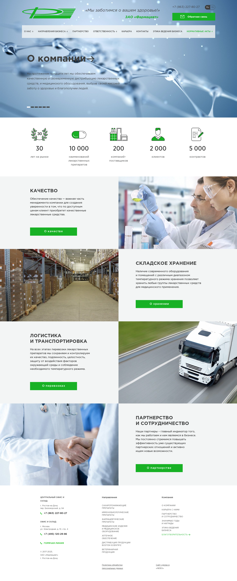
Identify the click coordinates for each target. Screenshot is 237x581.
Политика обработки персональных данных (112, 566)
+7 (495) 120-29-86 (53, 534)
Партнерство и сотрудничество (172, 515)
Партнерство (80, 31)
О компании (61, 59)
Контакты (142, 31)
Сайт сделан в (163, 565)
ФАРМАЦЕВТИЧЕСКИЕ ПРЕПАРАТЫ (113, 520)
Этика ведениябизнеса (170, 529)
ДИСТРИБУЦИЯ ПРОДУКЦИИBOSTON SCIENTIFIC (116, 544)
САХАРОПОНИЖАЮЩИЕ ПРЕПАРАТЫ (114, 507)
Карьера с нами (170, 510)
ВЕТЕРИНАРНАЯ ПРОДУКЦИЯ (110, 551)
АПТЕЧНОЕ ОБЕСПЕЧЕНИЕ (109, 537)
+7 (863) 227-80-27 (186, 7)
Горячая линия (52, 543)
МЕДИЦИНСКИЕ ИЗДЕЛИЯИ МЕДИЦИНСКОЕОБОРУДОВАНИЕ (114, 528)
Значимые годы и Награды (170, 522)
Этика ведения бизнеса (167, 31)
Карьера (127, 31)
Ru (207, 7)
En (212, 7)
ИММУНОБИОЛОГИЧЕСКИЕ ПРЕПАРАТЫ (115, 514)
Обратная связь (193, 16)
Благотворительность (176, 535)
